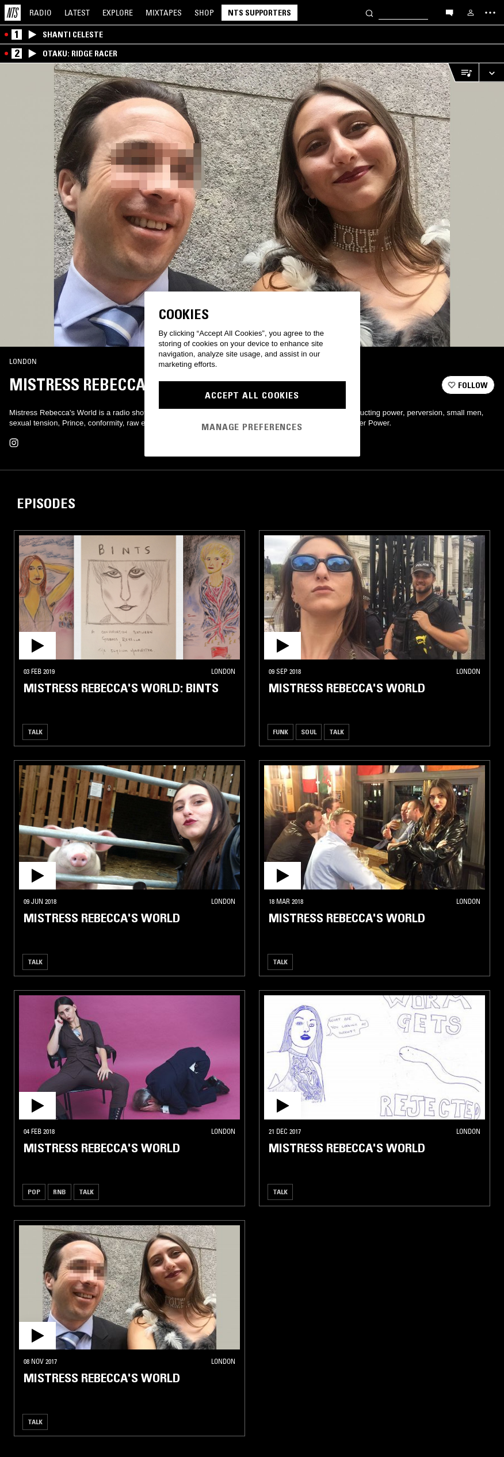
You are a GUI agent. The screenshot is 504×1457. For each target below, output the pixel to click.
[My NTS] (470, 12)
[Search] (369, 12)
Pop (34, 1191)
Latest (77, 12)
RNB (59, 1191)
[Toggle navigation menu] (490, 13)
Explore (117, 12)
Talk (35, 731)
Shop (204, 12)
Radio (40, 12)
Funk (280, 731)
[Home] (13, 13)
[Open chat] (449, 12)
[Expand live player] (491, 72)
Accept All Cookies (252, 395)
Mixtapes (164, 12)
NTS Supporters (259, 12)
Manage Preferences (252, 426)
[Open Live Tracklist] (463, 72)
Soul (308, 731)
